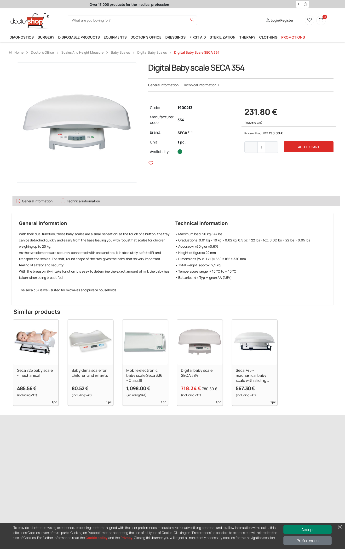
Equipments (115, 37)
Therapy (247, 37)
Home (16, 52)
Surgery (46, 37)
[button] (307, 4)
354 (181, 119)
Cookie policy (97, 537)
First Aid (198, 37)
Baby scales (120, 52)
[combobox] (299, 4)
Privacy (126, 537)
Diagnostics (22, 37)
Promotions (293, 37)
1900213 (185, 107)
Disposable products (79, 37)
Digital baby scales (152, 52)
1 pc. (182, 142)
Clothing (268, 37)
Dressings (175, 37)
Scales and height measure (82, 52)
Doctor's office (146, 37)
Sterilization (223, 37)
